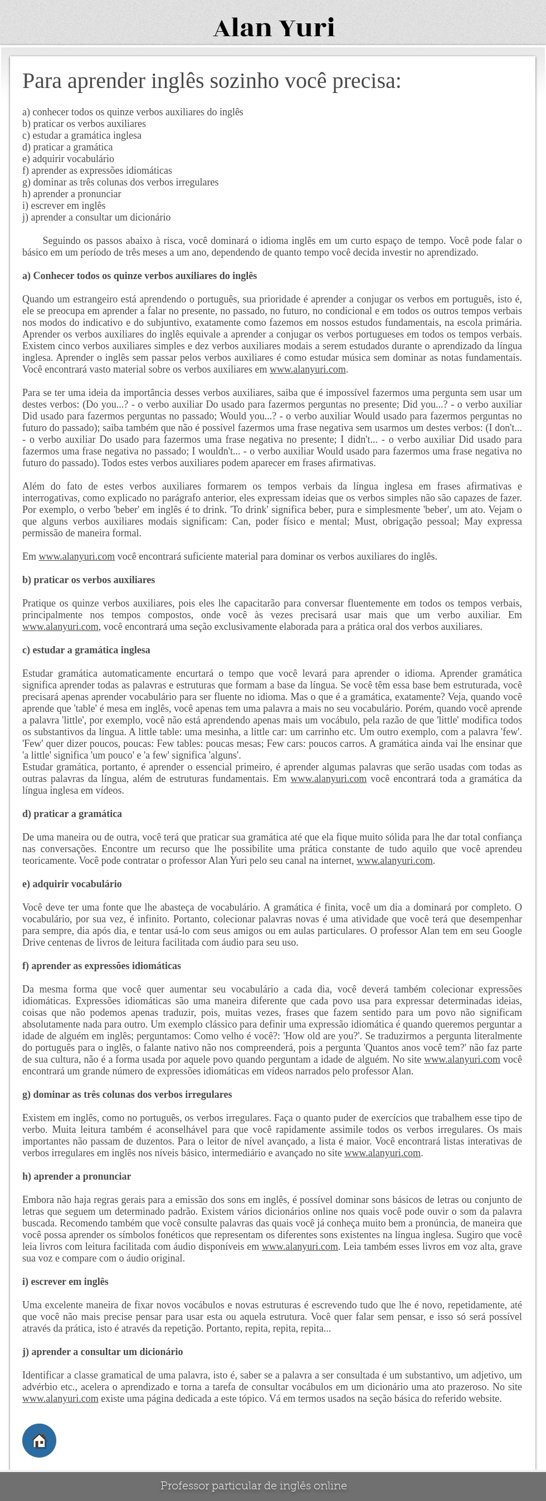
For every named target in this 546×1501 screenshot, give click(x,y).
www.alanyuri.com (308, 369)
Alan (242, 28)
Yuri (307, 28)
